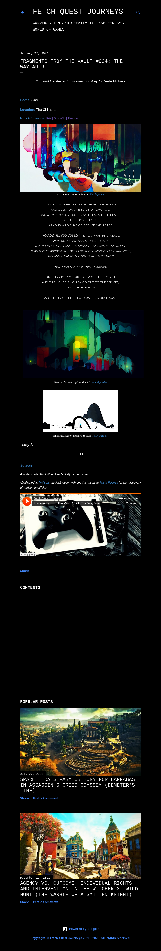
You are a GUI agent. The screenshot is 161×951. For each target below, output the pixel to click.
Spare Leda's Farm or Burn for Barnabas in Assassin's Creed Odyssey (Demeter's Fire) (77, 785)
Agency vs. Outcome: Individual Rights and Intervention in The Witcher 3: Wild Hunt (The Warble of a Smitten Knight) (79, 889)
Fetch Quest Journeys (78, 12)
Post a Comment (45, 798)
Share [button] (24, 571)
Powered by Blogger (80, 929)
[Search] (138, 12)
